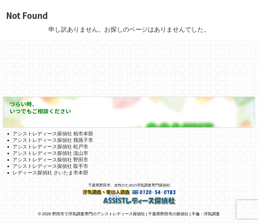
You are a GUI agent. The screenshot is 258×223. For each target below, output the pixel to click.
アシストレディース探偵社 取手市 (50, 166)
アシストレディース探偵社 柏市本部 (52, 133)
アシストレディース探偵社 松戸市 (50, 146)
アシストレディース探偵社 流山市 (50, 153)
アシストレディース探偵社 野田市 (50, 159)
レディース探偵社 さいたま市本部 (50, 172)
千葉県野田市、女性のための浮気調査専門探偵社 (129, 185)
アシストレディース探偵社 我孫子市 (52, 140)
